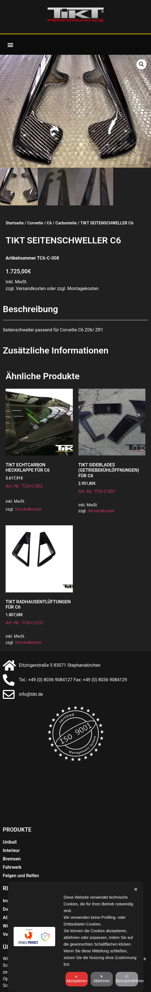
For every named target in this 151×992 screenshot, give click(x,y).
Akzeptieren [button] (76, 979)
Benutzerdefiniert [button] (127, 979)
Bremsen (12, 859)
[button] (10, 44)
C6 (49, 223)
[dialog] (75, 936)
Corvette (35, 223)
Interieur (11, 850)
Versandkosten (28, 509)
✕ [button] (136, 889)
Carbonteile (66, 223)
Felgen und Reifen (21, 875)
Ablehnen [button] (101, 979)
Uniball (10, 842)
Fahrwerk (12, 867)
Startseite (15, 223)
